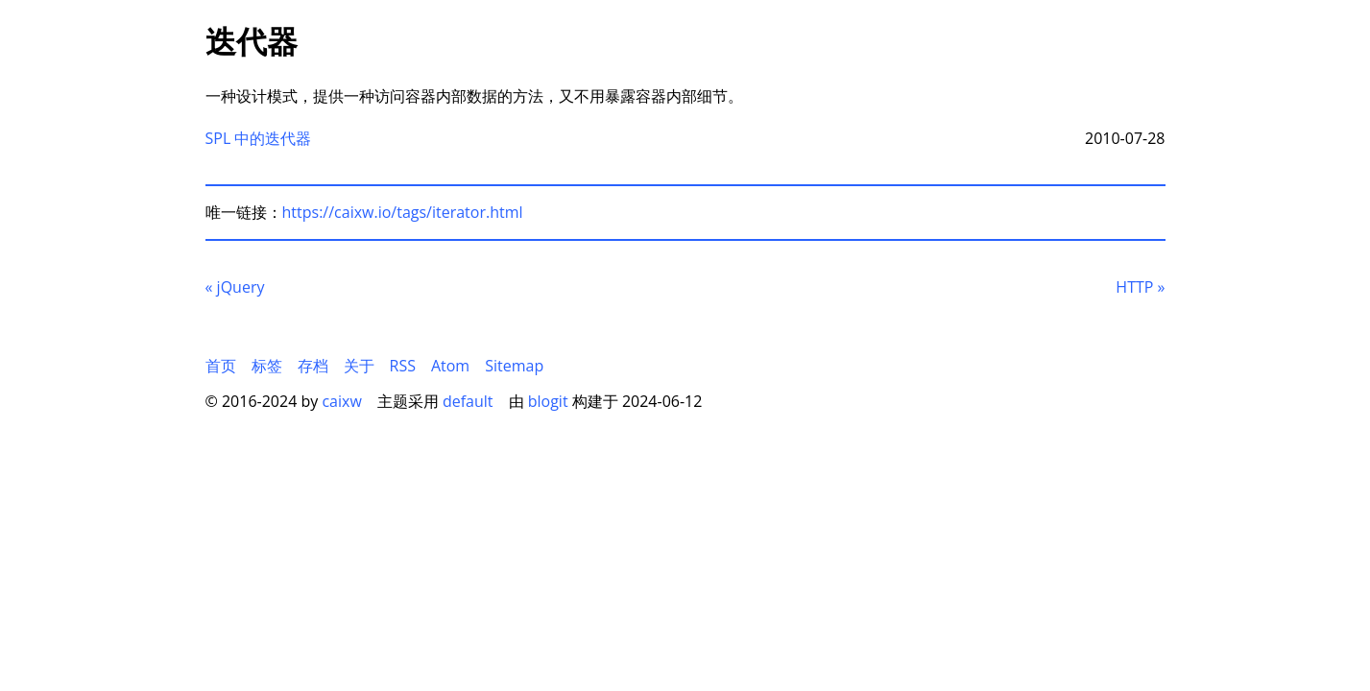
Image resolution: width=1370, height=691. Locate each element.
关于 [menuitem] (359, 365)
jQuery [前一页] (235, 287)
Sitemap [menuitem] (514, 365)
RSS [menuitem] (403, 365)
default (468, 401)
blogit (548, 401)
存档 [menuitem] (313, 365)
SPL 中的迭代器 (258, 138)
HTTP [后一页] (1140, 287)
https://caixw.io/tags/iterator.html (402, 212)
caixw (341, 401)
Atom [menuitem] (450, 365)
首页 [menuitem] (220, 365)
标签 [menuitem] (267, 365)
